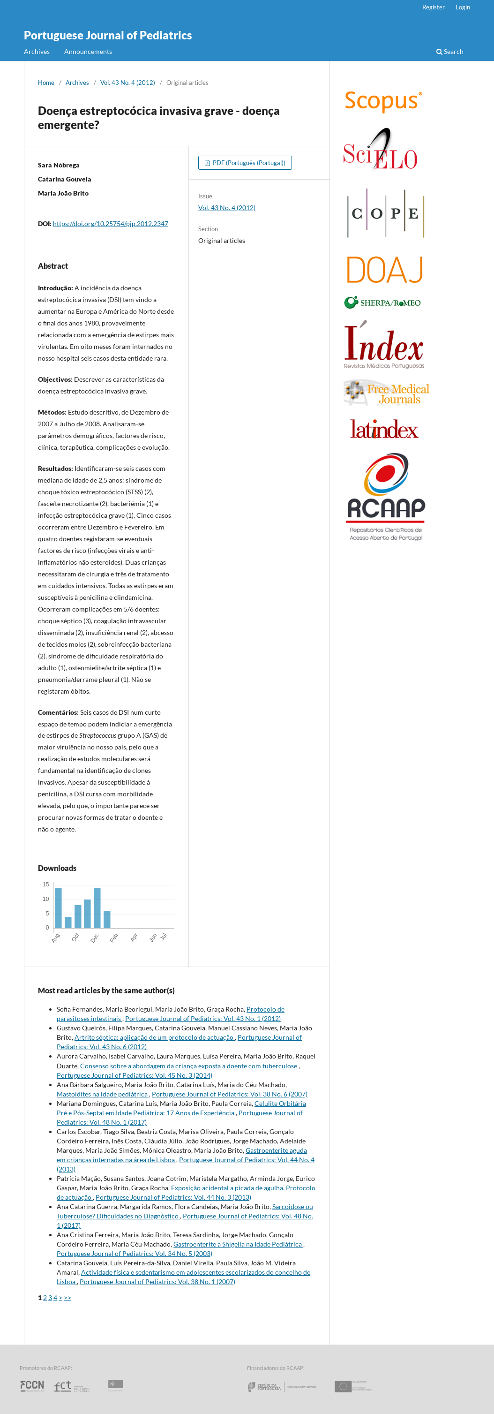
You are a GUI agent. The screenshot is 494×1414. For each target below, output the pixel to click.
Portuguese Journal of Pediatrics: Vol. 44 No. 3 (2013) (173, 1197)
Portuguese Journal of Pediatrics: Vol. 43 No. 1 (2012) (203, 1018)
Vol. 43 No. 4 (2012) (127, 82)
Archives (37, 51)
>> (67, 1297)
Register (433, 7)
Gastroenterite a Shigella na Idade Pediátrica (238, 1244)
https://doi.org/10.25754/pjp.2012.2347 (110, 223)
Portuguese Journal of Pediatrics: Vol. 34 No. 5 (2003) (134, 1253)
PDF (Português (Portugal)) (248, 162)
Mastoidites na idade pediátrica (103, 1094)
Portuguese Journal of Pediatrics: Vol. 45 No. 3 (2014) (134, 1075)
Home (46, 82)
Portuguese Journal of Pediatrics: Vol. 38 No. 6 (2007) (229, 1094)
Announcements (88, 51)
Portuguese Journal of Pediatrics (108, 35)
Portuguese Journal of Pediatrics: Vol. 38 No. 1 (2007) (157, 1281)
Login (463, 7)
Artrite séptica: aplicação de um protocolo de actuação (155, 1037)
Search (450, 51)
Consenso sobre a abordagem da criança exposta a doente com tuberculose (189, 1066)
